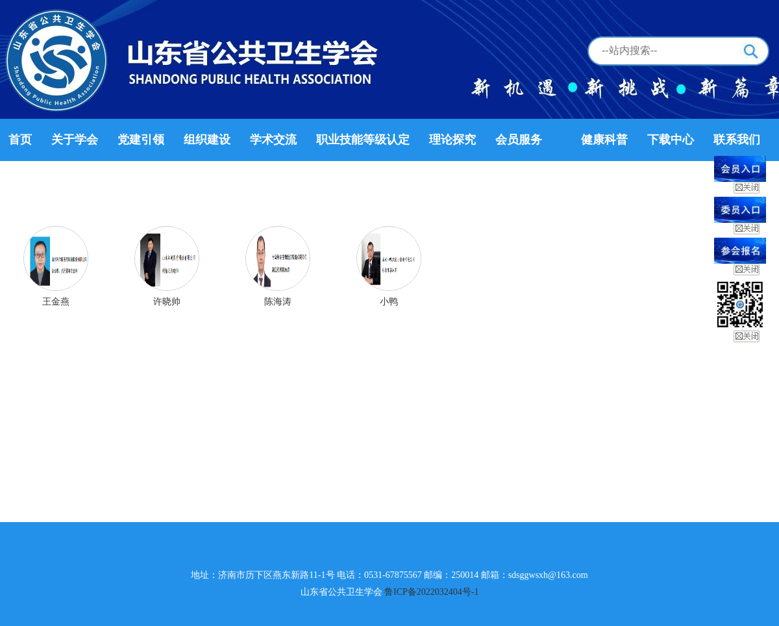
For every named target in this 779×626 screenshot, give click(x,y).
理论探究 (452, 139)
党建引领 (140, 139)
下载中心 (670, 139)
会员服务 (518, 139)
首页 (20, 139)
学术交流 (273, 139)
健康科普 (604, 139)
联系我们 (736, 139)
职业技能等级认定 (363, 139)
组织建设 (207, 139)
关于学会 (74, 139)
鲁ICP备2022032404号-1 (431, 592)
